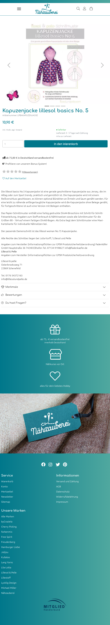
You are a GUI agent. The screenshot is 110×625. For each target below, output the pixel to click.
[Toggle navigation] (19, 9)
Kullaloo (5, 557)
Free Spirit (6, 536)
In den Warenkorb (66, 144)
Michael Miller (8, 587)
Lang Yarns (7, 562)
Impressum (62, 501)
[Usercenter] (84, 9)
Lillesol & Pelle (9, 572)
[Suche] (78, 9)
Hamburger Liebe (10, 547)
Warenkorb (7, 481)
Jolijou (4, 552)
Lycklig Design (8, 582)
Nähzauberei (8, 592)
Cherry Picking (9, 526)
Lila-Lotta (6, 567)
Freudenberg (8, 541)
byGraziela (6, 521)
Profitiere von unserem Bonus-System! (24, 163)
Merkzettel (7, 491)
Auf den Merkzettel (14, 178)
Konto (4, 486)
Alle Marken (7, 516)
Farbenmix (6, 531)
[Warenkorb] (91, 9)
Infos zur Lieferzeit (63, 136)
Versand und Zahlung (67, 481)
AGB (58, 486)
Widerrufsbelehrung (67, 496)
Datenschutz (62, 491)
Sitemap (5, 501)
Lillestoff (6, 577)
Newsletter (7, 496)
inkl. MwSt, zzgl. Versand (12, 130)
